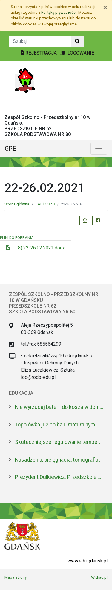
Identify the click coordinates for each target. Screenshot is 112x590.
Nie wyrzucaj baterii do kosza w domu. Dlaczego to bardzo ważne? (59, 407)
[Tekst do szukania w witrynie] (40, 41)
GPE (10, 148)
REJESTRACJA (39, 53)
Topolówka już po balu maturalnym (55, 425)
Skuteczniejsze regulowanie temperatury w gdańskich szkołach (59, 442)
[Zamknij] (105, 7)
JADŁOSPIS (45, 204)
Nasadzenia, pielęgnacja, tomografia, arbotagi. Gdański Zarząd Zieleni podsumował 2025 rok (59, 460)
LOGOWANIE (77, 53)
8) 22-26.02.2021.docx (41, 248)
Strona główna (16, 204)
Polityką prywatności (58, 12)
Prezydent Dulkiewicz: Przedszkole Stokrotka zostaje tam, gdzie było (59, 477)
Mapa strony (15, 577)
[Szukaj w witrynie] (77, 41)
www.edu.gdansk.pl (87, 561)
